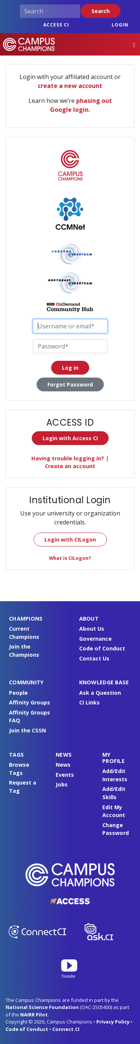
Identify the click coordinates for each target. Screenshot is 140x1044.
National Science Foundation (42, 1007)
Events (65, 774)
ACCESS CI (56, 25)
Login (120, 25)
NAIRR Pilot (34, 1014)
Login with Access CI (70, 438)
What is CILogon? (70, 558)
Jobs (62, 784)
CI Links (89, 702)
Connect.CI (66, 1029)
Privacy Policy (113, 1021)
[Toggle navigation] (134, 44)
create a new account (70, 86)
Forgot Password (70, 384)
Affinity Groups (29, 702)
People (18, 692)
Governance (95, 638)
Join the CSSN (27, 730)
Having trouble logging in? (67, 458)
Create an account (70, 466)
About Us (91, 628)
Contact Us (94, 658)
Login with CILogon (70, 539)
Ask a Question (100, 692)
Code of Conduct (102, 648)
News (63, 764)
